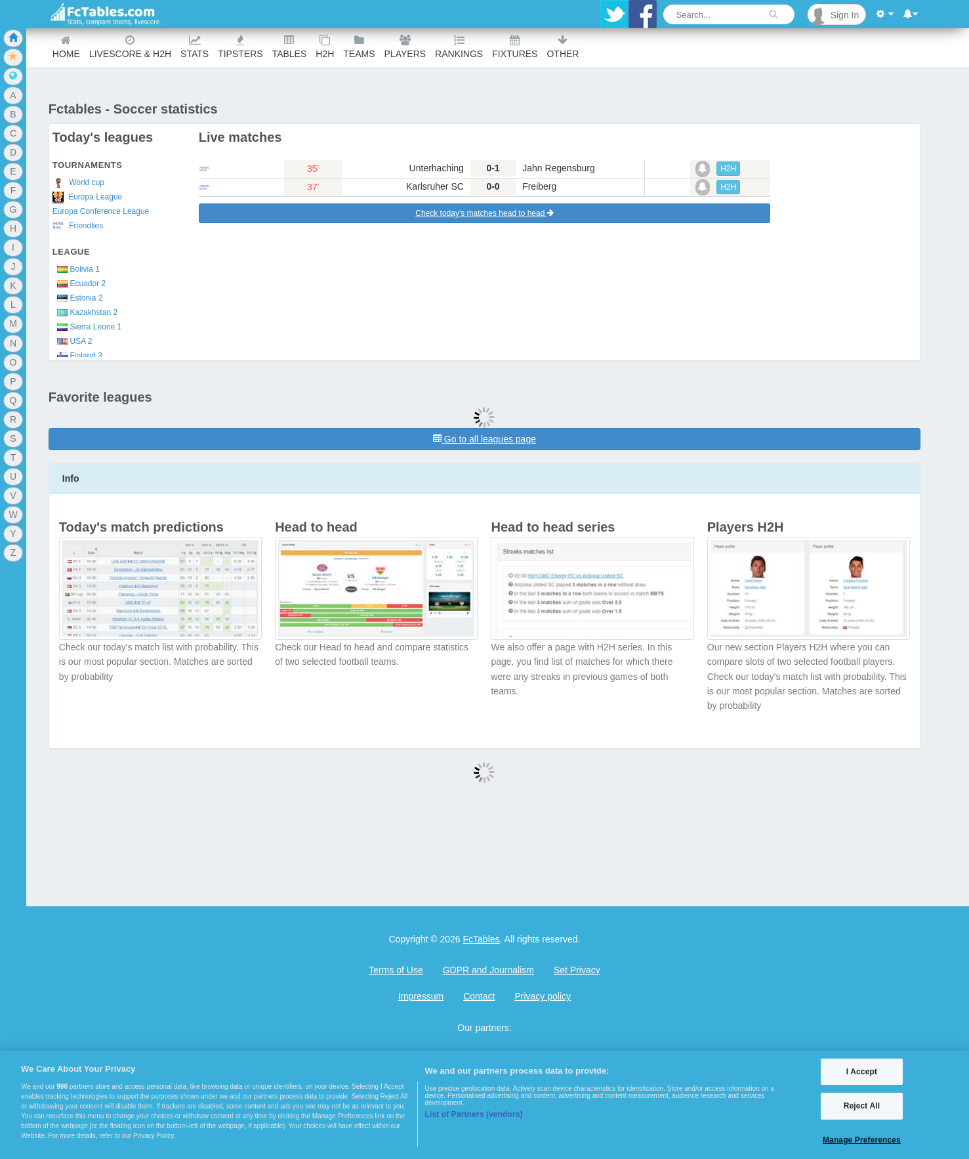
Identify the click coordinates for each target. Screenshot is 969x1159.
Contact (479, 996)
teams (359, 47)
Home (66, 47)
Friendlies (77, 226)
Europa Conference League (100, 211)
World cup (78, 183)
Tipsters (240, 47)
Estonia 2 (77, 298)
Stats (194, 47)
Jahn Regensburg (558, 168)
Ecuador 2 (79, 283)
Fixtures (514, 47)
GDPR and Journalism (488, 970)
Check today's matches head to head (484, 213)
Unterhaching (436, 168)
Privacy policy (542, 996)
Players (405, 47)
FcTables (481, 939)
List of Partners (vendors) (473, 1114)
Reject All (862, 1105)
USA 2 (72, 341)
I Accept (861, 1071)
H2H (325, 47)
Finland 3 (77, 355)
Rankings (459, 47)
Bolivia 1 (76, 269)
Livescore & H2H (130, 47)
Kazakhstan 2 (84, 312)
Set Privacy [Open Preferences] (577, 970)
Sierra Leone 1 (86, 326)
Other (562, 47)
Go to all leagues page (484, 439)
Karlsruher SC (435, 186)
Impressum (420, 996)
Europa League (87, 197)
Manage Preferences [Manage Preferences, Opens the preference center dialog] (862, 1140)
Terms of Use (396, 970)
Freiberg (539, 186)
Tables (289, 47)
